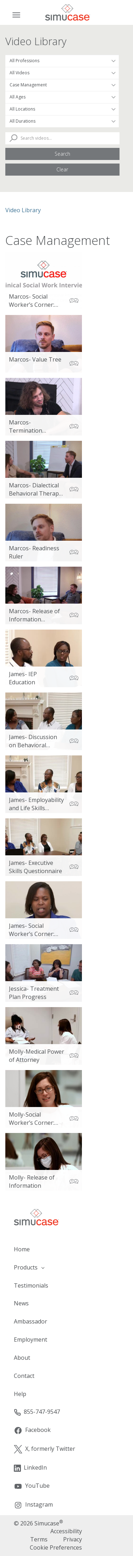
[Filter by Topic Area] (62, 85)
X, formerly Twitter (44, 1449)
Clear (62, 169)
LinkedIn (30, 1468)
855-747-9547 (37, 1412)
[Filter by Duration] (62, 121)
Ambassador (30, 1321)
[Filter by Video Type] (62, 73)
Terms (39, 1539)
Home (22, 1249)
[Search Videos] (62, 138)
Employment (30, 1339)
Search (62, 153)
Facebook (32, 1430)
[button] (66, 1267)
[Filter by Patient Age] (62, 97)
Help (20, 1394)
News (21, 1303)
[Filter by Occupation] (62, 61)
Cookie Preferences (56, 1547)
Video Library (23, 210)
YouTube (32, 1486)
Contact (24, 1376)
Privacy (72, 1539)
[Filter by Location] (62, 109)
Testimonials (31, 1285)
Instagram (33, 1505)
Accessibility (66, 1531)
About (22, 1358)
